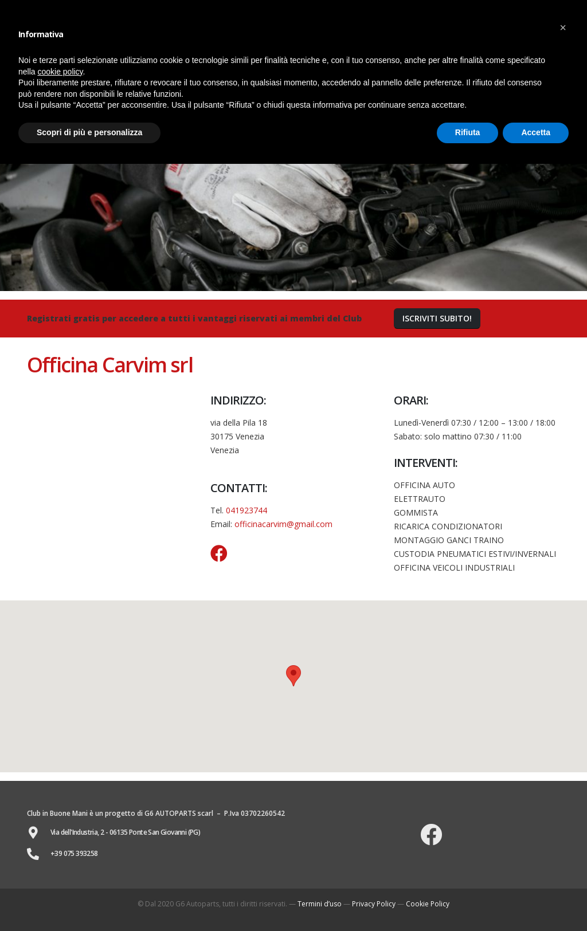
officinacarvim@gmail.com (283, 523)
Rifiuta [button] (467, 132)
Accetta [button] (535, 132)
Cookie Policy (427, 904)
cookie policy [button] (60, 71)
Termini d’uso (320, 904)
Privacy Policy (374, 904)
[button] (437, 318)
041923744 (246, 510)
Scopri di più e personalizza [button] (89, 132)
